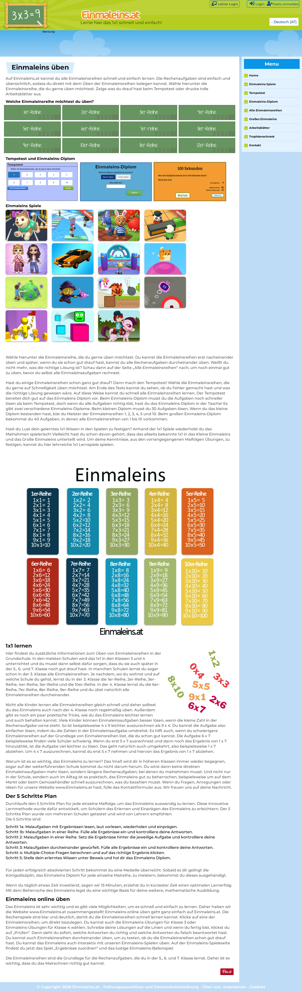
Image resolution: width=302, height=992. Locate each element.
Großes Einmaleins (263, 119)
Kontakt (255, 145)
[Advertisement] (118, 43)
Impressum (234, 987)
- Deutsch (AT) (284, 22)
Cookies (257, 987)
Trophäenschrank (262, 136)
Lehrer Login (224, 3)
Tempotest (257, 93)
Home (253, 75)
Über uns (211, 987)
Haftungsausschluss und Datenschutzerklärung (151, 987)
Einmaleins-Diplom (263, 101)
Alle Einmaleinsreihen (265, 110)
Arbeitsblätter (259, 128)
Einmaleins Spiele (262, 84)
